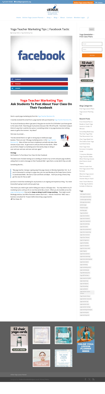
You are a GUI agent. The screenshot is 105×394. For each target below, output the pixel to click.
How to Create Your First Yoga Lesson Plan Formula (86, 169)
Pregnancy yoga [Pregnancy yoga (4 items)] (84, 209)
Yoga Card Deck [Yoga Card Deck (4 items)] (84, 215)
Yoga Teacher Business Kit (46, 107)
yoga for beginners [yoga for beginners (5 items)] (84, 244)
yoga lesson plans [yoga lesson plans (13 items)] (84, 268)
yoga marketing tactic (17, 183)
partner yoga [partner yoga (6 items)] (83, 206)
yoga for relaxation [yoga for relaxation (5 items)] (84, 250)
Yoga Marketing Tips (27, 33)
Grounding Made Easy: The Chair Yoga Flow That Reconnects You (86, 134)
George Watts (16, 33)
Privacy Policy (45, 391)
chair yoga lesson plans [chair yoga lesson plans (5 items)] (85, 197)
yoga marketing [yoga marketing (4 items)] (83, 271)
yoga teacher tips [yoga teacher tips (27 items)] (84, 312)
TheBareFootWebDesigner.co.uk (29, 391)
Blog (55, 17)
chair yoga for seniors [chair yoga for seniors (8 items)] (85, 194)
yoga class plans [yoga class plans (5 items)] (84, 229)
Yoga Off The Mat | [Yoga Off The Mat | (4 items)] (84, 283)
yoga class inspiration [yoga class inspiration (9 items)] (85, 224)
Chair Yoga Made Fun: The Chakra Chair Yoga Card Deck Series (86, 141)
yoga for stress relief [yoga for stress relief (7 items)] (85, 253)
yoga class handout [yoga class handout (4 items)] (84, 218)
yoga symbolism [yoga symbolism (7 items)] (84, 298)
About (62, 17)
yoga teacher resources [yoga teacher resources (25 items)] (85, 309)
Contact (69, 17)
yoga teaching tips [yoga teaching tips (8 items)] (84, 324)
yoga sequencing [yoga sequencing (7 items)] (84, 289)
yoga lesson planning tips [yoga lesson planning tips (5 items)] (86, 265)
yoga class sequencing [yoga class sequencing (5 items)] (85, 235)
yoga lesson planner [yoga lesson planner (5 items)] (85, 259)
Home (18, 17)
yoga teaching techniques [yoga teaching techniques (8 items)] (86, 321)
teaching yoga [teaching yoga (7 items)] (83, 212)
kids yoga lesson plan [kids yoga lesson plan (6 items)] (85, 203)
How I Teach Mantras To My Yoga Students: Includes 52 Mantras (86, 184)
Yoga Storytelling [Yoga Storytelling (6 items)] (84, 295)
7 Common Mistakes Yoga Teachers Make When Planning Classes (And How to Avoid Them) (86, 158)
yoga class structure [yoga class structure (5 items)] (85, 238)
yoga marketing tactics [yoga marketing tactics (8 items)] (85, 274)
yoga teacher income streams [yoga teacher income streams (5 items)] (85, 302)
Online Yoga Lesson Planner (83, 3)
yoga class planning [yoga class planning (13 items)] (84, 227)
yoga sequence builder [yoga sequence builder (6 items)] (85, 286)
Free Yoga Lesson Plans (86, 109)
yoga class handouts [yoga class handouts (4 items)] (85, 221)
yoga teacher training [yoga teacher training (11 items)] (85, 318)
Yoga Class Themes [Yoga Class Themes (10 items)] (84, 241)
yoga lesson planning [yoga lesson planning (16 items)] (85, 262)
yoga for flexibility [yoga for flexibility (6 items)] (84, 247)
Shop (49, 17)
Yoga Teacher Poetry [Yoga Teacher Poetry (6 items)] (85, 306)
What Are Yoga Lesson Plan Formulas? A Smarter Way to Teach (86, 176)
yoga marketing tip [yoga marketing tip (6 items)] (84, 277)
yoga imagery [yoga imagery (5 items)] (83, 256)
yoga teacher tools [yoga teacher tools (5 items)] (84, 315)
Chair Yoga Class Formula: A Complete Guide (86, 149)
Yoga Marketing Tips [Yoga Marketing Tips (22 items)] (85, 280)
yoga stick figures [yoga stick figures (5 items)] (84, 292)
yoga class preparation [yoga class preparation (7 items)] (85, 232)
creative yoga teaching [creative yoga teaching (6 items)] (85, 200)
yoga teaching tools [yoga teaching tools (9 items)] (84, 327)
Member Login (79, 17)
